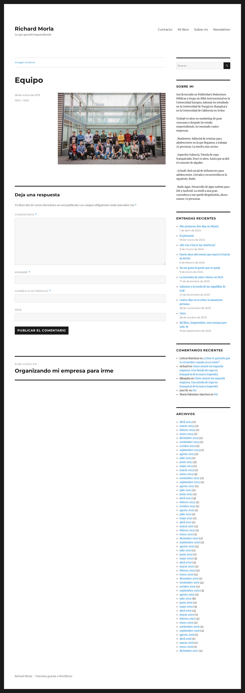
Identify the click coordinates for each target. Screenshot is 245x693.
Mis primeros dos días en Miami (199, 226)
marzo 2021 (187, 526)
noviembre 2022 (189, 478)
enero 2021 (186, 534)
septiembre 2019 (190, 590)
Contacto (165, 29)
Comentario (26, 214)
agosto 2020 (187, 546)
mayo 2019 (186, 606)
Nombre (22, 272)
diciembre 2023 (189, 438)
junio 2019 (186, 602)
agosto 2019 (187, 594)
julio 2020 (186, 550)
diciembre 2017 (189, 650)
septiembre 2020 (190, 542)
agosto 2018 (187, 634)
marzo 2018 (187, 642)
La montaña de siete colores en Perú (201, 277)
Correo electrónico (33, 291)
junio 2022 (186, 494)
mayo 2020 (186, 558)
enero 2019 (186, 622)
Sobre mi (201, 29)
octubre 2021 (187, 506)
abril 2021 (185, 522)
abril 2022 (186, 498)
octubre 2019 (187, 586)
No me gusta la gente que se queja (200, 268)
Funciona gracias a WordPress (54, 676)
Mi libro (183, 29)
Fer (195, 390)
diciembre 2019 (189, 578)
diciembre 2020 (189, 538)
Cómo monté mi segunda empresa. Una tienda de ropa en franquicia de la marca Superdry (201, 370)
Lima (183, 313)
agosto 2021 (187, 510)
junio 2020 (186, 554)
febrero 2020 (187, 570)
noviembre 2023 (189, 442)
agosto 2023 (187, 454)
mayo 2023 (186, 466)
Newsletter (221, 29)
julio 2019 (185, 598)
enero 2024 (186, 434)
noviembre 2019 (189, 582)
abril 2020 (186, 562)
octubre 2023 (187, 446)
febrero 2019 (187, 618)
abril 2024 (186, 422)
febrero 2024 (187, 430)
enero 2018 (186, 646)
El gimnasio (187, 235)
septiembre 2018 (190, 630)
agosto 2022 (187, 486)
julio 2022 (186, 490)
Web (18, 309)
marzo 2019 (187, 614)
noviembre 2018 (189, 626)
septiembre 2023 (190, 450)
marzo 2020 (187, 566)
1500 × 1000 (22, 100)
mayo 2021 (186, 518)
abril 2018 (185, 638)
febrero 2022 (187, 502)
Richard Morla (34, 28)
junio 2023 (186, 462)
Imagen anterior (25, 62)
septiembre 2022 (190, 482)
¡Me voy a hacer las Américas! (198, 245)
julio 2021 (185, 514)
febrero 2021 (187, 530)
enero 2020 (186, 574)
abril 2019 (186, 610)
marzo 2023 (187, 470)
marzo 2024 (187, 426)
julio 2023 (185, 458)
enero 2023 (186, 474)
